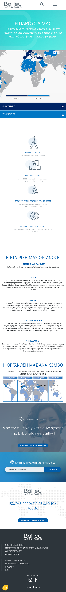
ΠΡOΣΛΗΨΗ (10, 566)
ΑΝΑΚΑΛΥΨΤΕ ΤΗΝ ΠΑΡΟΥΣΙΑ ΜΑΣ (33, 520)
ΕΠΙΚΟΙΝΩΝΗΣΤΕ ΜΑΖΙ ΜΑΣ (17, 563)
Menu (55, 4)
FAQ (7, 569)
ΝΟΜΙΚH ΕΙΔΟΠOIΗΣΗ (14, 544)
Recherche (42, 4)
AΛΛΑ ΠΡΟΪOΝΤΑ (12, 554)
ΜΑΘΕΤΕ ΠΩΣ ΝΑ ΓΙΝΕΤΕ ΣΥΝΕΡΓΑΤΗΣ (33, 445)
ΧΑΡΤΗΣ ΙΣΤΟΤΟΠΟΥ (13, 551)
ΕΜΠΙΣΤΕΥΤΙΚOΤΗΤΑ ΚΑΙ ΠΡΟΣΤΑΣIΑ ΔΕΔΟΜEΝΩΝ (26, 548)
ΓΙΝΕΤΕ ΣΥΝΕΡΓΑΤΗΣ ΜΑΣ (15, 560)
